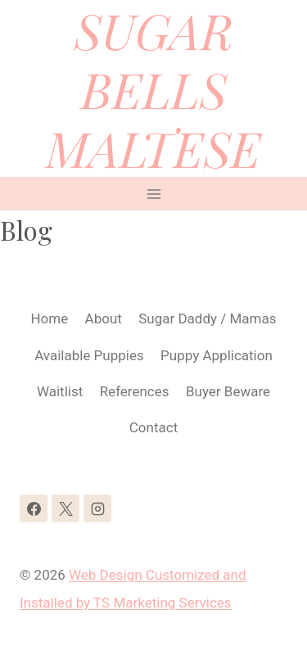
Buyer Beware (228, 391)
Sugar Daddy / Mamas (207, 318)
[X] (65, 508)
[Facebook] (33, 508)
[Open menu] (153, 193)
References (134, 391)
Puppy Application (216, 355)
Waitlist (60, 391)
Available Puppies (89, 355)
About (103, 318)
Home (49, 318)
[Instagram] (97, 508)
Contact (153, 427)
